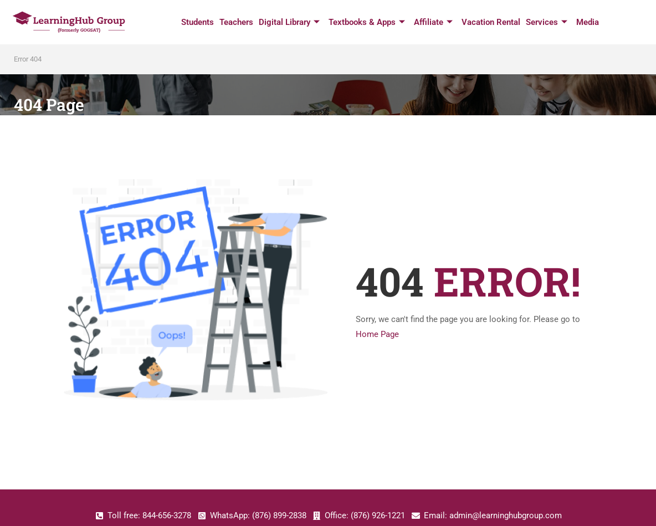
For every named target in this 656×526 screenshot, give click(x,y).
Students (197, 22)
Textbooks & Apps (367, 22)
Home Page (377, 334)
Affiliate (433, 22)
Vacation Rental (491, 22)
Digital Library (289, 22)
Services (546, 22)
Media (587, 22)
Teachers (236, 22)
